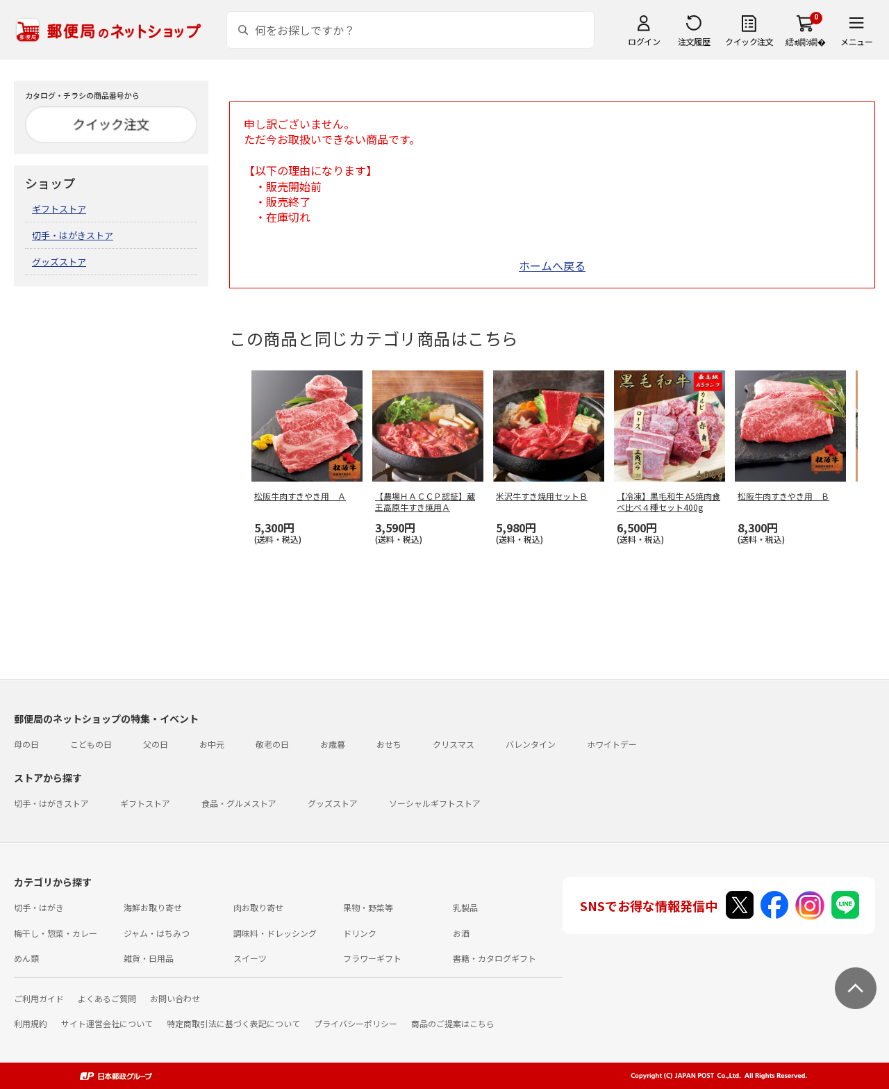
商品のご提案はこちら (453, 1023)
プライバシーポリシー (355, 1023)
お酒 (461, 933)
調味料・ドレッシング (275, 933)
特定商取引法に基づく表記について (233, 1023)
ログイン (644, 41)
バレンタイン (531, 744)
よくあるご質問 (107, 998)
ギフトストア (59, 208)
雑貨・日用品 (149, 958)
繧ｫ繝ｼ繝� (805, 41)
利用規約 (30, 1023)
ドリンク (359, 933)
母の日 (26, 744)
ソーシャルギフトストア (435, 803)
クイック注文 (749, 41)
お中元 (211, 744)
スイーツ (250, 958)
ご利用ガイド (39, 998)
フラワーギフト (372, 958)
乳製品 (465, 907)
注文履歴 (694, 41)
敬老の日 (272, 744)
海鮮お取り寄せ (153, 907)
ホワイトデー (612, 744)
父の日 (155, 744)
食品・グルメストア (238, 803)
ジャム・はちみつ (157, 933)
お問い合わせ (175, 998)
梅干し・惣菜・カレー (55, 933)
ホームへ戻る (552, 265)
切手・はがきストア (72, 235)
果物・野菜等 (368, 907)
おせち (388, 744)
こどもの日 (91, 744)
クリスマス (453, 744)
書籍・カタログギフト (494, 958)
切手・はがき (39, 907)
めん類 (26, 958)
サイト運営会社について (107, 1023)
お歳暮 (332, 744)
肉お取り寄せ (258, 907)
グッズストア (59, 261)
